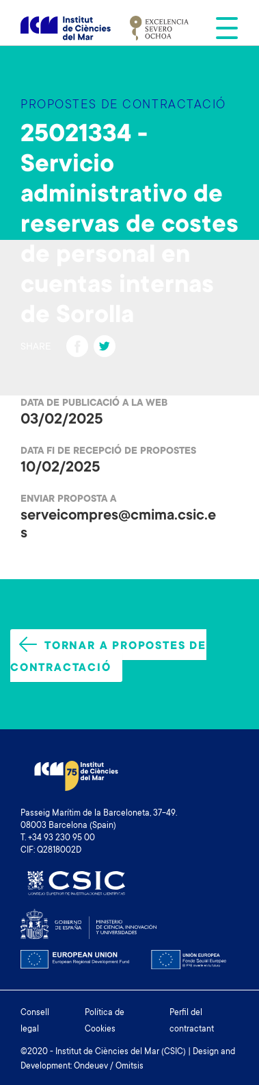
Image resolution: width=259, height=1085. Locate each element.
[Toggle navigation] (222, 28)
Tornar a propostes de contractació (108, 655)
